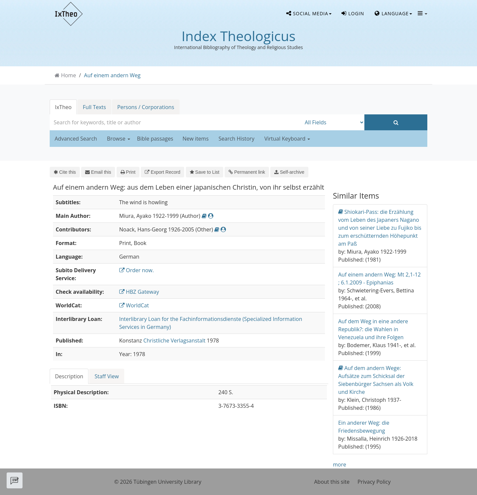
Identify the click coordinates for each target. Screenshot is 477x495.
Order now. (136, 270)
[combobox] (175, 122)
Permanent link (247, 172)
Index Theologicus (238, 36)
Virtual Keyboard (287, 138)
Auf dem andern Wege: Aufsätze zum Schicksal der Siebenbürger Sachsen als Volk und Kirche (375, 380)
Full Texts (94, 107)
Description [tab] (69, 376)
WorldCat (134, 305)
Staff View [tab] (106, 376)
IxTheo (63, 107)
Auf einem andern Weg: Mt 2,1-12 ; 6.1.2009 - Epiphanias (379, 278)
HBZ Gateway (139, 291)
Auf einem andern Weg (112, 75)
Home (68, 75)
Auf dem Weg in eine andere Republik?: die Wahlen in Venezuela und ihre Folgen (373, 329)
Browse (118, 138)
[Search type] (332, 122)
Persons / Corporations (145, 107)
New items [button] (196, 138)
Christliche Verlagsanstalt (174, 340)
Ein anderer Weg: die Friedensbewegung (363, 426)
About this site (331, 481)
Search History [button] (236, 138)
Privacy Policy (374, 481)
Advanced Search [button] (76, 138)
